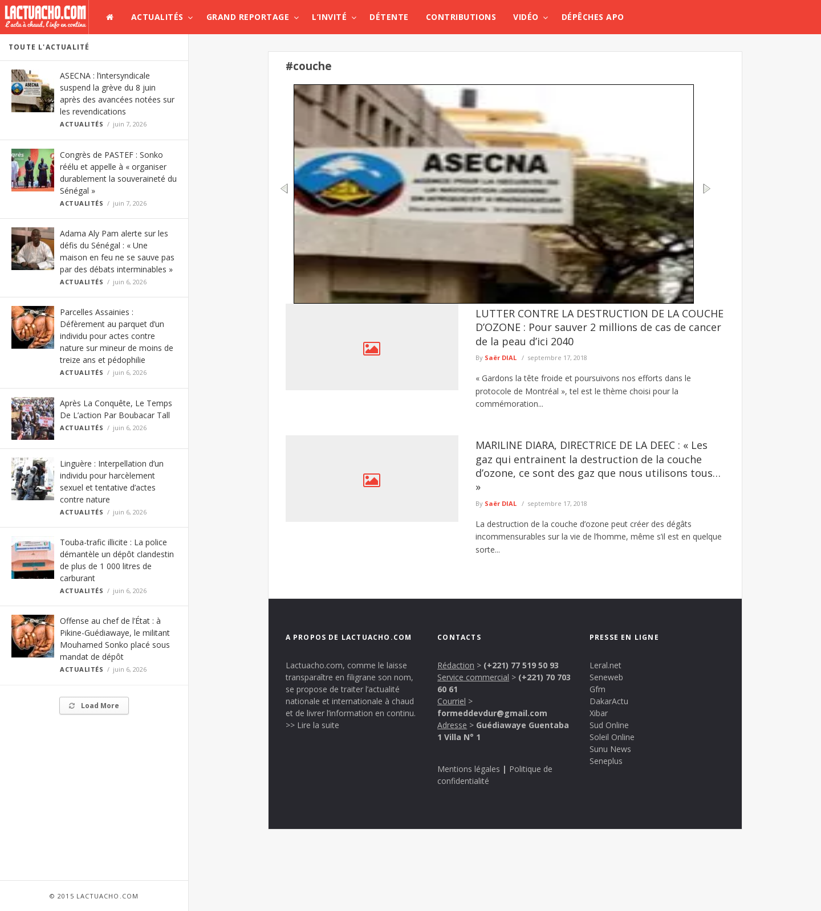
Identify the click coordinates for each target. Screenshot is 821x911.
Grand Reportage (248, 16)
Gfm (597, 689)
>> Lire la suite (312, 725)
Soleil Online (612, 737)
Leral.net (605, 665)
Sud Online (609, 725)
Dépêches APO (593, 16)
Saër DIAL (501, 357)
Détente (389, 16)
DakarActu (609, 701)
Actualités (157, 16)
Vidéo (526, 16)
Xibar (599, 713)
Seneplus (606, 760)
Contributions (461, 16)
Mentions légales (468, 768)
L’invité (329, 16)
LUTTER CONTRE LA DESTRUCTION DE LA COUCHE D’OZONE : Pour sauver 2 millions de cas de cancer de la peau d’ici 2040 (599, 327)
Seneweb (606, 677)
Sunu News (610, 748)
